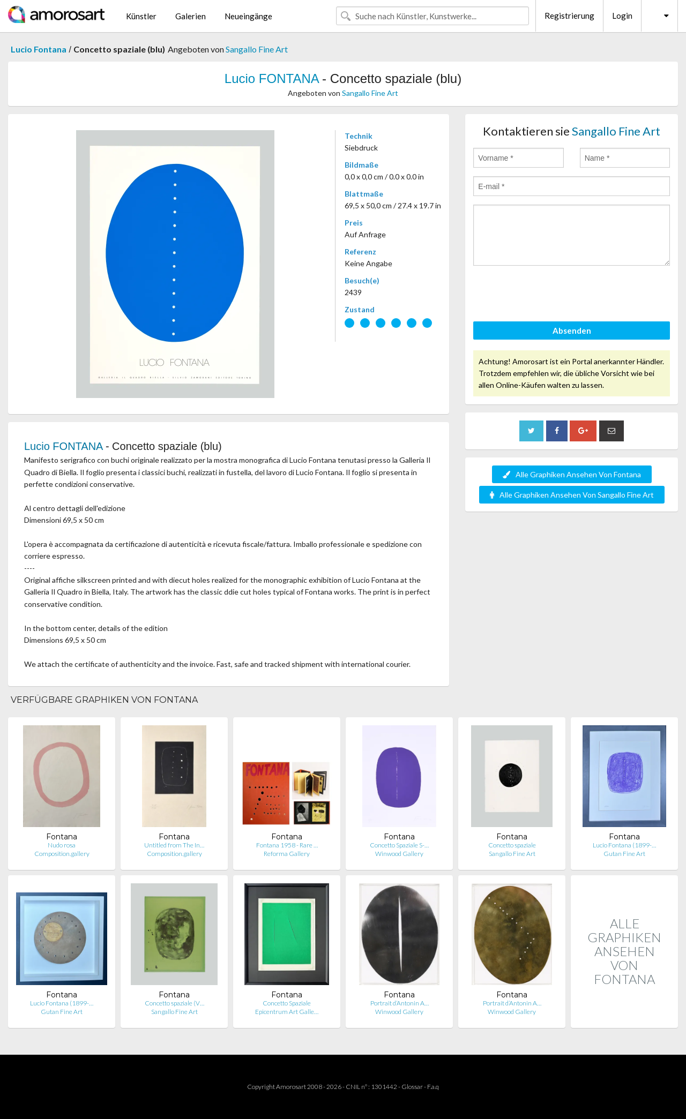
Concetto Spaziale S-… (399, 845)
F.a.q (433, 1087)
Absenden (572, 330)
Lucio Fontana (38, 49)
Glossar (412, 1087)
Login (622, 15)
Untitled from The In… (174, 845)
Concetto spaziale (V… (174, 1003)
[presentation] (554, 295)
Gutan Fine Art (624, 854)
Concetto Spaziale (287, 1003)
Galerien (190, 16)
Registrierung (569, 15)
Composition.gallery (62, 854)
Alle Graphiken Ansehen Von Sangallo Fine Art (572, 494)
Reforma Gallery (287, 854)
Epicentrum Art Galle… (286, 1012)
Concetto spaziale (512, 845)
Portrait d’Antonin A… (399, 1003)
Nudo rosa (62, 845)
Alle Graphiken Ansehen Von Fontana (572, 474)
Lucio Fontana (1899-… (624, 845)
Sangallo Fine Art (257, 49)
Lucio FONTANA (272, 78)
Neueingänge (248, 16)
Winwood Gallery (399, 854)
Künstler (141, 16)
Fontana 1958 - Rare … (287, 845)
